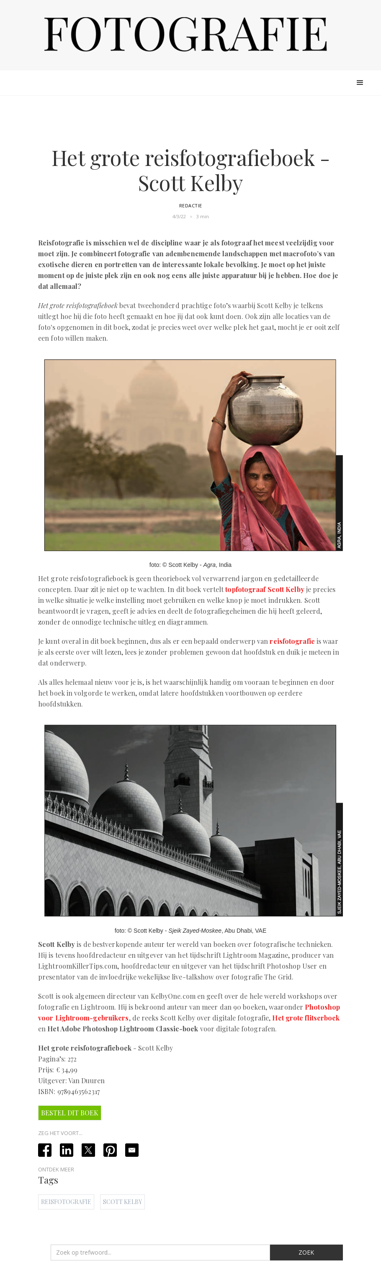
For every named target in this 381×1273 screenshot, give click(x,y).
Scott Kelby (122, 1202)
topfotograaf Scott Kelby (264, 589)
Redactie (190, 205)
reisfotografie (292, 641)
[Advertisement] (190, 122)
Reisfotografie (66, 1202)
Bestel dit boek (69, 1112)
